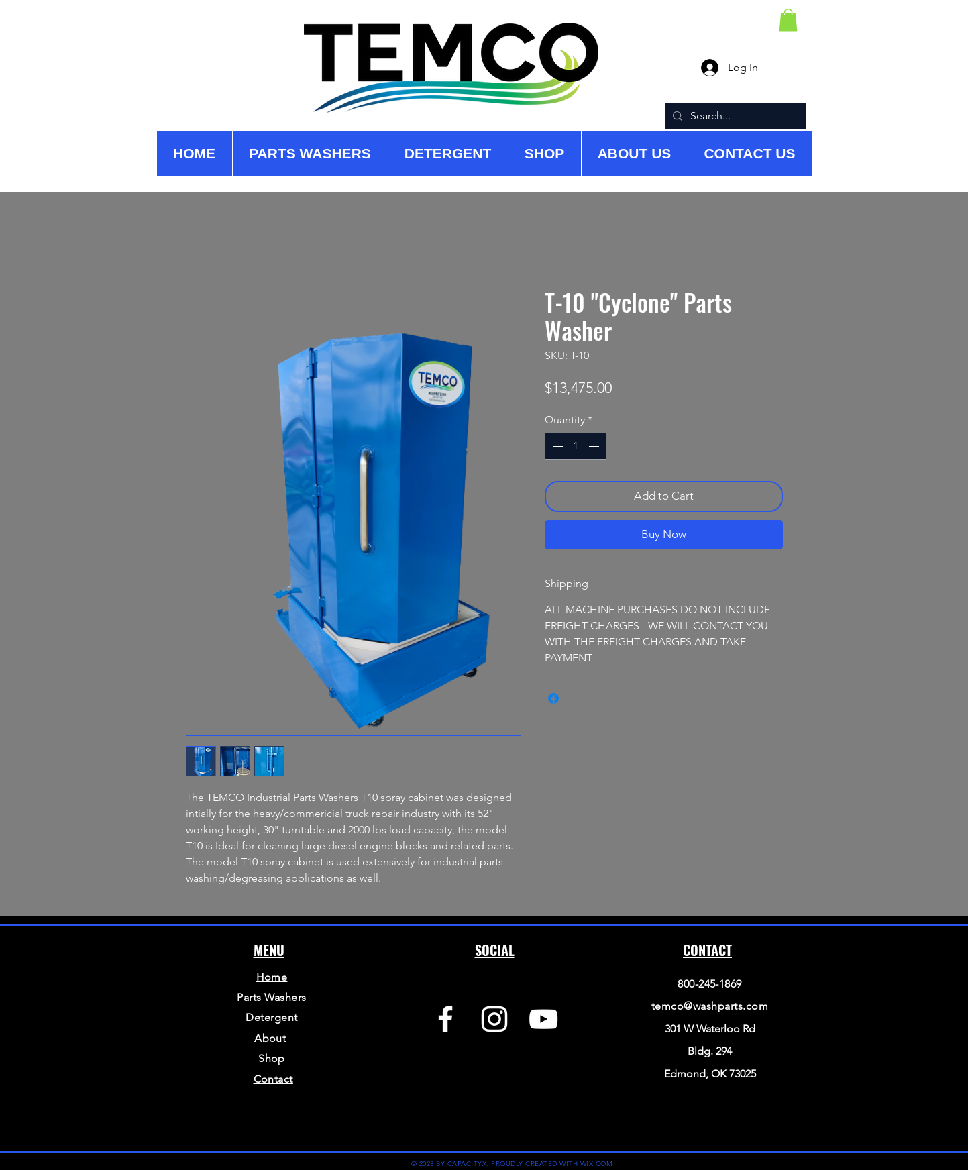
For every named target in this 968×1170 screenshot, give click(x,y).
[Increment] (595, 446)
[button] (788, 20)
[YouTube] (543, 1019)
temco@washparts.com (709, 1006)
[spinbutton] (576, 446)
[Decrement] (556, 446)
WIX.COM (596, 1163)
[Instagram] (494, 1019)
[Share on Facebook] (553, 698)
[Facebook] (445, 1019)
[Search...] (734, 116)
